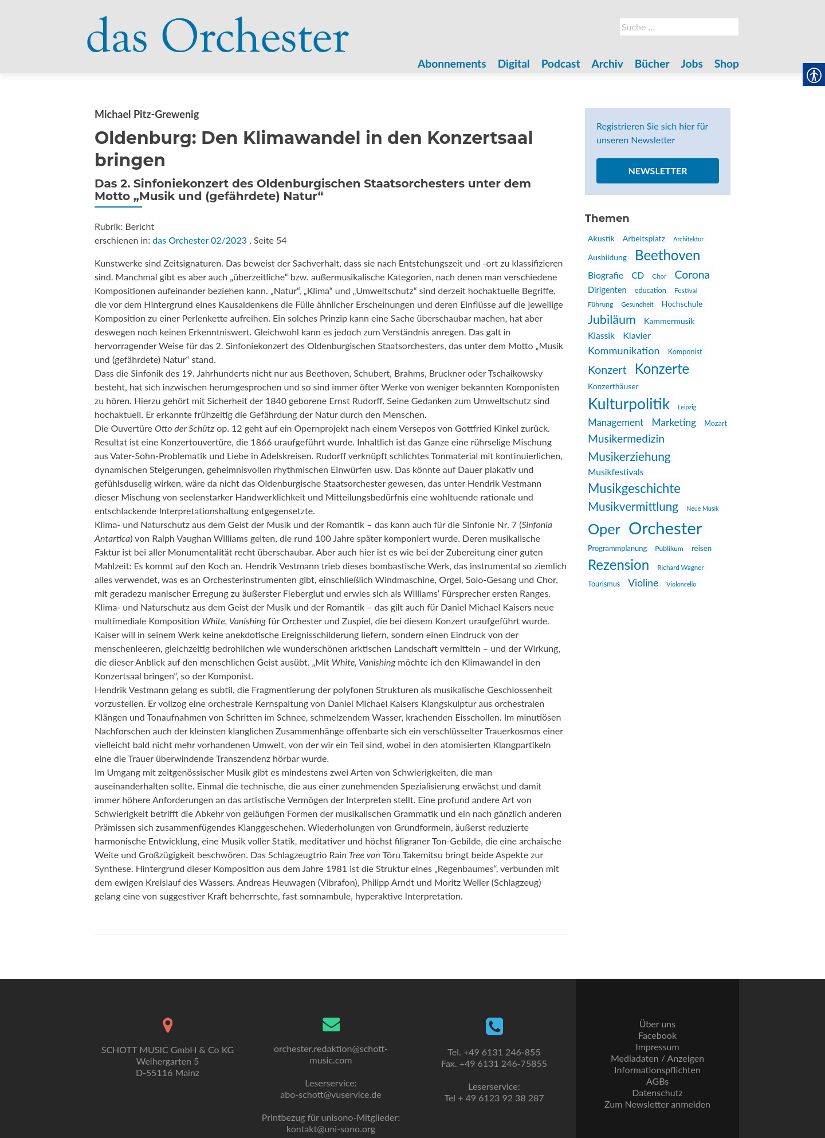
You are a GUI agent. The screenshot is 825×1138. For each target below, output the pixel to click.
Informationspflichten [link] (657, 1069)
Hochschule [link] (682, 303)
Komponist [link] (685, 351)
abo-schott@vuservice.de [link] (330, 1094)
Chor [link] (659, 276)
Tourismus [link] (604, 584)
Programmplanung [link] (617, 548)
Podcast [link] (560, 63)
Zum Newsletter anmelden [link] (657, 1103)
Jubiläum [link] (612, 319)
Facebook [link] (657, 1035)
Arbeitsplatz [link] (644, 238)
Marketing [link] (673, 422)
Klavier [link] (637, 335)
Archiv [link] (607, 63)
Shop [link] (726, 63)
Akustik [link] (601, 238)
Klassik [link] (601, 335)
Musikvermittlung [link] (633, 506)
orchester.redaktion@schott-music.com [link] (331, 1054)
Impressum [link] (657, 1046)
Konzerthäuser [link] (613, 386)
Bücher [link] (652, 63)
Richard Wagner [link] (680, 567)
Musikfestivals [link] (616, 472)
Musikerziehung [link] (629, 456)
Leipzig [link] (687, 406)
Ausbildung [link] (607, 257)
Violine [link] (643, 583)
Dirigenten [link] (607, 290)
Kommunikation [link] (624, 350)
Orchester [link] (665, 528)
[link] (218, 27)
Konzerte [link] (662, 368)
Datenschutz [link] (657, 1092)
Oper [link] (604, 528)
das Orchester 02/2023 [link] (199, 239)
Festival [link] (686, 290)
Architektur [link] (688, 239)
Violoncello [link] (681, 584)
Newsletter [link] (657, 170)
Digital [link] (514, 63)
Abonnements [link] (452, 63)
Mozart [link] (715, 423)
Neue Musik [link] (702, 508)
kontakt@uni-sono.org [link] (330, 1128)
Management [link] (615, 422)
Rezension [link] (618, 564)
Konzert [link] (607, 369)
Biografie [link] (605, 274)
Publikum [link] (669, 548)
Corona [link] (692, 274)
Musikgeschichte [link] (634, 488)
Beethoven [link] (667, 255)
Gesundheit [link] (637, 304)
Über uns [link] (657, 1023)
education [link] (650, 290)
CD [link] (637, 275)
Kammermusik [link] (669, 321)
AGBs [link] (657, 1081)
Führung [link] (600, 304)
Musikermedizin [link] (626, 438)
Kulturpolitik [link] (629, 403)
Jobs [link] (692, 63)
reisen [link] (702, 548)
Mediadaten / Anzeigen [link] (657, 1058)
